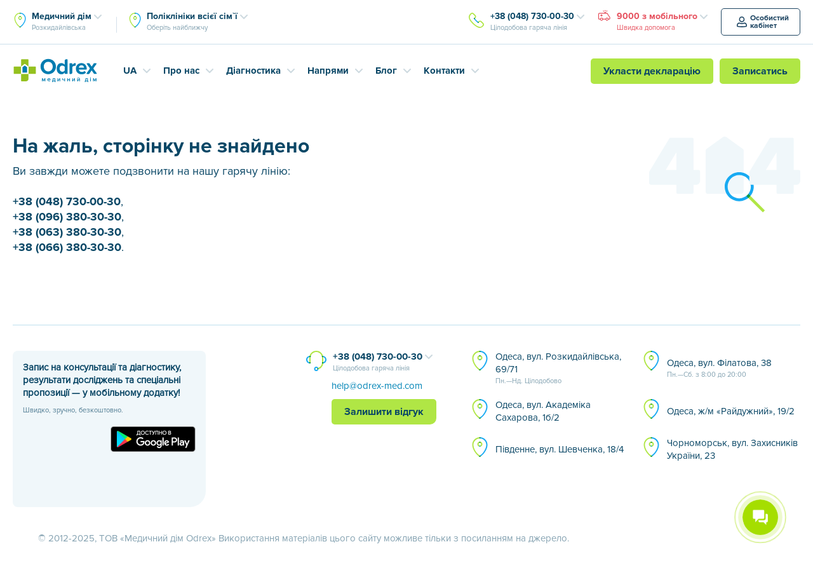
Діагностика (253, 70)
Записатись (760, 71)
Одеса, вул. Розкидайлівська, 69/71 (558, 368)
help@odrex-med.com (377, 385)
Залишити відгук (384, 411)
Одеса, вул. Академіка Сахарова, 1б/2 (543, 411)
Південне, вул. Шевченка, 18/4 (559, 449)
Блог (386, 70)
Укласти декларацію (652, 71)
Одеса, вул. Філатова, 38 (719, 368)
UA (130, 70)
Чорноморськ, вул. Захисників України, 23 (732, 449)
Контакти (444, 70)
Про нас (181, 70)
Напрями (328, 70)
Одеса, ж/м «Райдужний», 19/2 (731, 411)
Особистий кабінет (763, 22)
